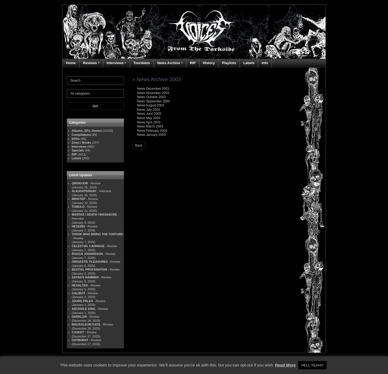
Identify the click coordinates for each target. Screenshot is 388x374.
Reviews (90, 63)
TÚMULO (78, 206)
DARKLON (79, 316)
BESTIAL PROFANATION (89, 269)
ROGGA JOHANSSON (87, 253)
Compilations (81, 134)
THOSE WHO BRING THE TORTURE (97, 234)
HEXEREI (78, 226)
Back (139, 145)
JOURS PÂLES (82, 301)
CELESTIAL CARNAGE (88, 246)
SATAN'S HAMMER (85, 277)
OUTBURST (80, 340)
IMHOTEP (78, 198)
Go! (95, 106)
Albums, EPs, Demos (87, 130)
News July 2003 (148, 110)
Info (265, 63)
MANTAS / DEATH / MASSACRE (94, 214)
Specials (78, 150)
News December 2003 (153, 89)
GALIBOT (78, 293)
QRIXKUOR (80, 183)
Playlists (229, 63)
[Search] (95, 80)
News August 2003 (150, 105)
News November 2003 (153, 93)
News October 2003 (151, 97)
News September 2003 (153, 101)
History (209, 63)
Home (71, 63)
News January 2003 (151, 135)
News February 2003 (152, 131)
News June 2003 (149, 114)
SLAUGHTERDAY (84, 191)
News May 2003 (148, 118)
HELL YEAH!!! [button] (313, 365)
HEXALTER (80, 285)
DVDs (76, 138)
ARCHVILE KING (83, 308)
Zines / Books (81, 142)
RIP (193, 63)
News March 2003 (150, 126)
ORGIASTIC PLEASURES (90, 261)
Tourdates (141, 63)
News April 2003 (149, 122)
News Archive (168, 63)
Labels (248, 63)
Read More (285, 365)
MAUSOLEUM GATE (86, 324)
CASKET (78, 332)
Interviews (115, 63)
